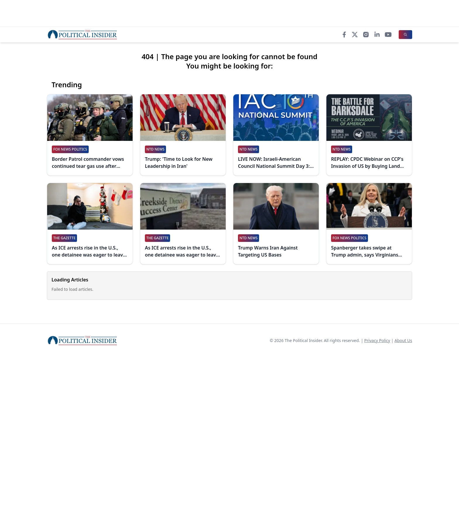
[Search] (405, 34)
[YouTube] (388, 34)
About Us (403, 340)
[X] (355, 34)
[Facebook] (344, 34)
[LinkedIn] (377, 34)
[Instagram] (365, 34)
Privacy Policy (377, 340)
